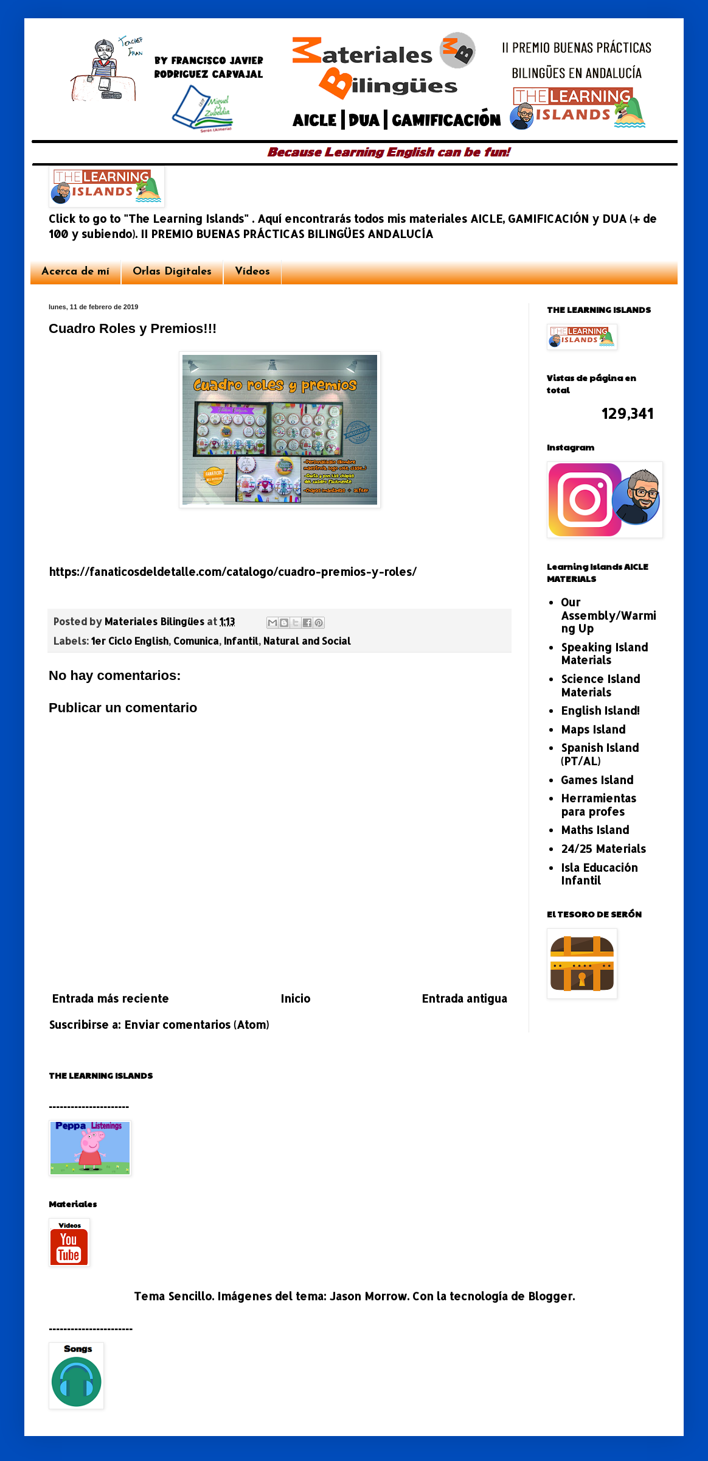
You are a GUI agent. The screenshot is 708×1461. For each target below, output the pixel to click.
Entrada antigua (464, 998)
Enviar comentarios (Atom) (196, 1024)
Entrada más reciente (110, 998)
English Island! (600, 710)
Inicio (295, 998)
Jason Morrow (368, 1296)
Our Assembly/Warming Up (608, 615)
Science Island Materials (600, 685)
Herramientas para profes (598, 804)
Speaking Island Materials (604, 653)
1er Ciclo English (129, 640)
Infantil (241, 640)
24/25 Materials (603, 848)
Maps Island (593, 729)
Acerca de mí (75, 272)
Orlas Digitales (172, 272)
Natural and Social (307, 640)
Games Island (597, 780)
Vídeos (252, 272)
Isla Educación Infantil (599, 874)
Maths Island (595, 829)
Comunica (196, 640)
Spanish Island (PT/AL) (600, 754)
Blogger (550, 1296)
